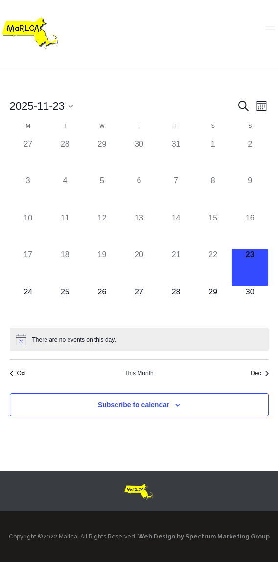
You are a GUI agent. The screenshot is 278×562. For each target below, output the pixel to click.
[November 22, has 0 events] (213, 267)
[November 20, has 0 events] (139, 267)
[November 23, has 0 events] (250, 267)
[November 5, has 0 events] (102, 193)
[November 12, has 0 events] (102, 230)
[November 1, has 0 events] (213, 156)
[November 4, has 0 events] (65, 193)
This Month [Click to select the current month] (138, 373)
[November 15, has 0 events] (213, 230)
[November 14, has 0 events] (176, 230)
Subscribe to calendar (133, 405)
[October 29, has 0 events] (102, 156)
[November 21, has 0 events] (176, 267)
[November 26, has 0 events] (102, 304)
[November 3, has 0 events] (28, 193)
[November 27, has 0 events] (139, 304)
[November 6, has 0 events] (139, 193)
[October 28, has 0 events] (65, 156)
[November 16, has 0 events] (250, 230)
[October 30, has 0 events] (139, 156)
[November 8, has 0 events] (213, 193)
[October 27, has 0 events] (28, 156)
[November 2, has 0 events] (250, 156)
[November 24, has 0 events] (28, 304)
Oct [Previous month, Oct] (18, 373)
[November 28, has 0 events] (176, 304)
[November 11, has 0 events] (65, 230)
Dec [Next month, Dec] (259, 373)
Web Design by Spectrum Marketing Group (204, 536)
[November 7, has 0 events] (176, 193)
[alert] (139, 339)
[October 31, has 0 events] (176, 156)
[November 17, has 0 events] (28, 267)
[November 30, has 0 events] (250, 304)
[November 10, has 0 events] (28, 230)
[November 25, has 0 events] (65, 304)
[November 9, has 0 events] (250, 193)
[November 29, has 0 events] (213, 304)
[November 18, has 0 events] (65, 267)
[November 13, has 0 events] (139, 230)
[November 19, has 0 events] (102, 267)
